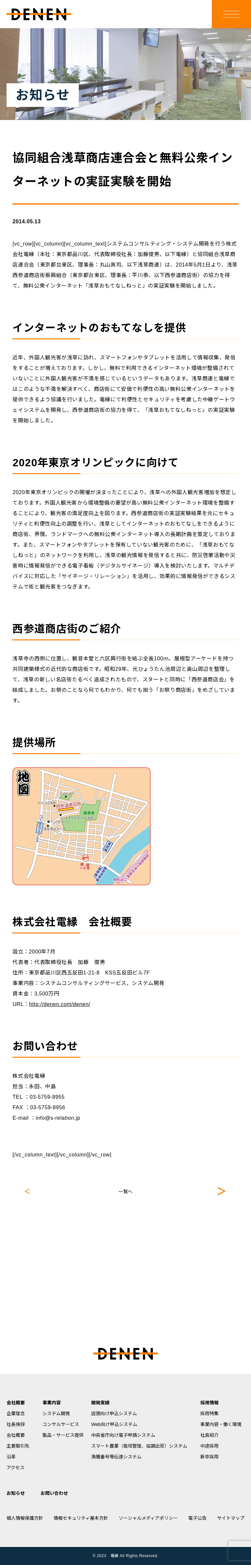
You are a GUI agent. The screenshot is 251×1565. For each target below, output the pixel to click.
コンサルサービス (60, 1424)
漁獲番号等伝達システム (116, 1456)
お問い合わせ (54, 1493)
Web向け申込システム (114, 1424)
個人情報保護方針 (25, 1518)
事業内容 (51, 1402)
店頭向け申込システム (114, 1413)
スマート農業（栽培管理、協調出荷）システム (139, 1446)
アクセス (16, 1467)
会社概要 (16, 1402)
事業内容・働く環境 (221, 1424)
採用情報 (209, 1402)
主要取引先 (18, 1446)
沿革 (11, 1456)
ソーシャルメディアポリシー (148, 1518)
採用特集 (209, 1413)
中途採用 (209, 1446)
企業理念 (16, 1413)
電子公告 (197, 1518)
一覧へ (125, 1191)
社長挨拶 (16, 1424)
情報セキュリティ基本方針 (81, 1518)
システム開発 (56, 1413)
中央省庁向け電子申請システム (123, 1435)
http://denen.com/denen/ (59, 1004)
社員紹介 (209, 1435)
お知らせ (16, 1493)
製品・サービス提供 (63, 1435)
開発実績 (100, 1402)
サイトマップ (230, 1518)
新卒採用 (209, 1456)
